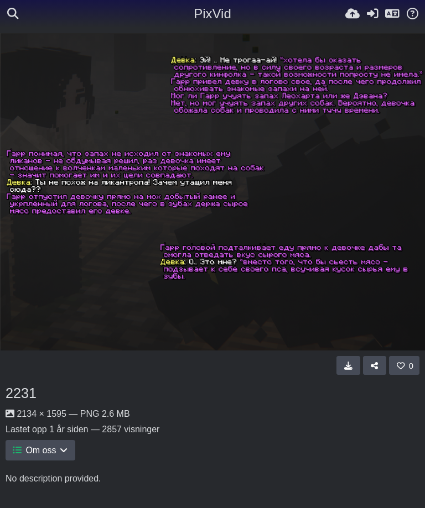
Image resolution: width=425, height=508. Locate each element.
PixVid (212, 13)
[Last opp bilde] (352, 14)
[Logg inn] (372, 14)
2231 (21, 393)
